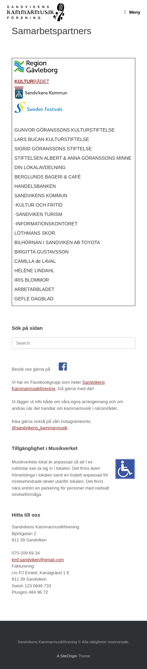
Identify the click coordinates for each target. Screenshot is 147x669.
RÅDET (31, 81)
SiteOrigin (68, 656)
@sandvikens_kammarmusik (39, 427)
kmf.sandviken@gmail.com (38, 559)
